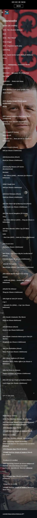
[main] (18, 202)
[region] (18, 5)
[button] (2, 12)
